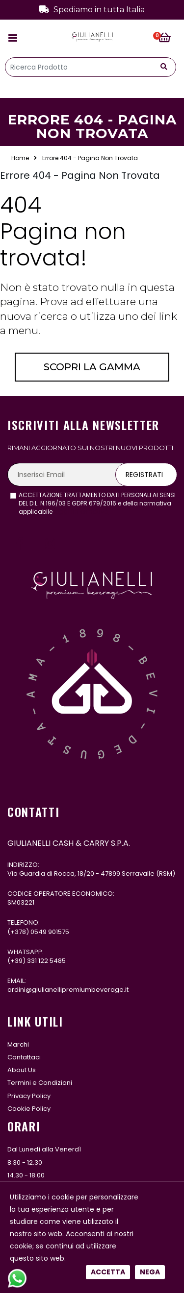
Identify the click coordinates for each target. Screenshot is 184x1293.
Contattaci (24, 1057)
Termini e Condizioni (39, 1082)
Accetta (108, 333)
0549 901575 (49, 931)
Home (20, 158)
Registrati (144, 474)
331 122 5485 (46, 960)
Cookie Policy (29, 1108)
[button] (167, 38)
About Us (21, 1070)
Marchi (18, 1044)
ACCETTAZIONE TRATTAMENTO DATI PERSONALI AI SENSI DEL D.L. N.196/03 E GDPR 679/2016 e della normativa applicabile (97, 503)
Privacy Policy (29, 1096)
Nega (150, 333)
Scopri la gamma (92, 367)
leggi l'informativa (81, 511)
